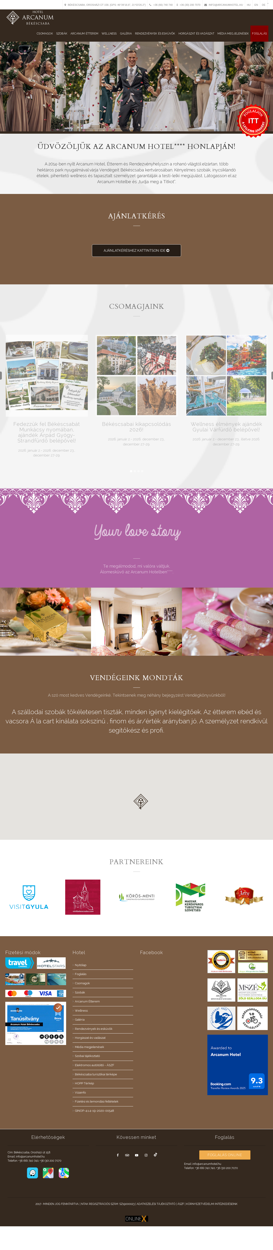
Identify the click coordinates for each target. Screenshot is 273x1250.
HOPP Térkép (84, 1083)
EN (256, 4)
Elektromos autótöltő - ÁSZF (94, 1065)
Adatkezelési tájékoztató (156, 1204)
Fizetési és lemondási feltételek (96, 1101)
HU (249, 4)
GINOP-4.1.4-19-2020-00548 (94, 1110)
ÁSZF (180, 1204)
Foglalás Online (225, 1155)
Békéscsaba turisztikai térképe (96, 1074)
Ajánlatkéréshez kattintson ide (136, 250)
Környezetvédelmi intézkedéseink (212, 1204)
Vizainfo (80, 1092)
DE (263, 4)
